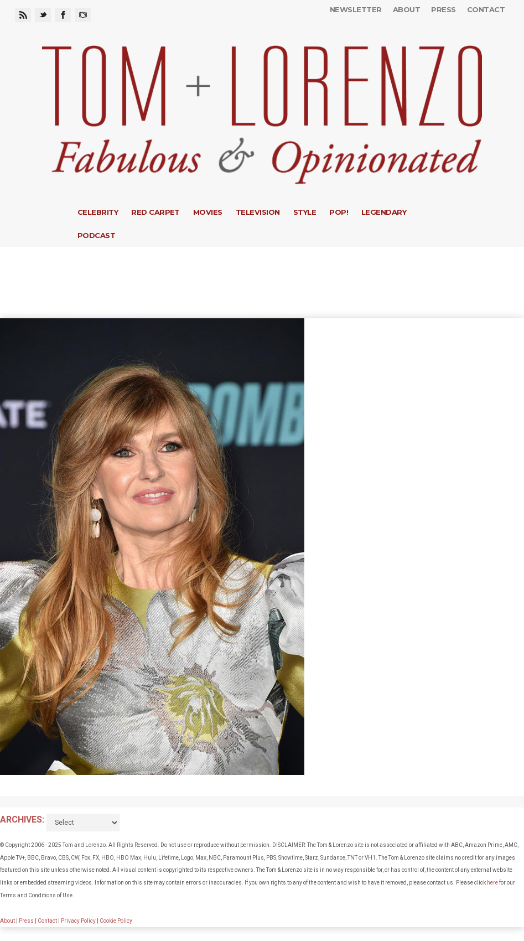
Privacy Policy (78, 921)
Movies (207, 212)
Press (443, 9)
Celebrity (97, 212)
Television (258, 212)
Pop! (338, 212)
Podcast (96, 235)
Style (304, 212)
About (406, 9)
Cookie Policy (116, 921)
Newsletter (356, 9)
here (492, 883)
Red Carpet (155, 212)
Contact (486, 9)
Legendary (383, 212)
